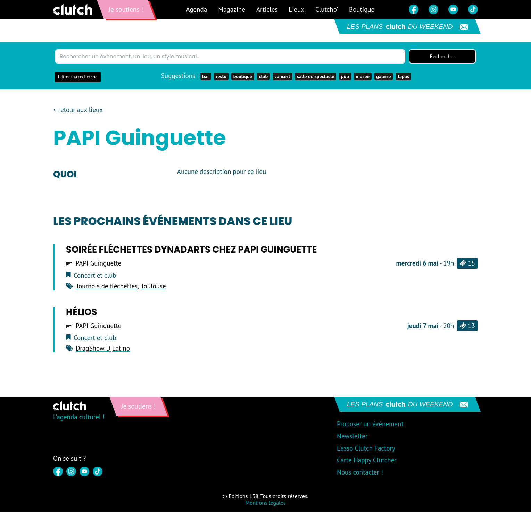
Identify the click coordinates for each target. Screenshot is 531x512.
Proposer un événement (370, 424)
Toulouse (153, 286)
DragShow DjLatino (103, 348)
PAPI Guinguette (99, 264)
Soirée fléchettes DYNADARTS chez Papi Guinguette (191, 250)
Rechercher (442, 56)
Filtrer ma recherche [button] (78, 77)
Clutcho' (326, 9)
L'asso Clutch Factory (366, 448)
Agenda (196, 9)
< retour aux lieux (78, 110)
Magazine (231, 9)
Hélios (81, 312)
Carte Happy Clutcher (367, 460)
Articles (266, 9)
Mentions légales (265, 503)
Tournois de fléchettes (107, 286)
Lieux (296, 9)
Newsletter (352, 436)
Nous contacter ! (360, 472)
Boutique (361, 9)
